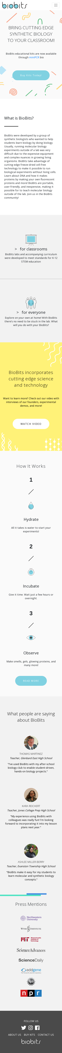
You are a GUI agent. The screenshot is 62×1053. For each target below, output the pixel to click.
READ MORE (31, 680)
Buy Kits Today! (31, 75)
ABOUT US (14, 1034)
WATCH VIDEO (31, 424)
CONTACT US (46, 1034)
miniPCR (34, 57)
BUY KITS (29, 1034)
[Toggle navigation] (56, 5)
